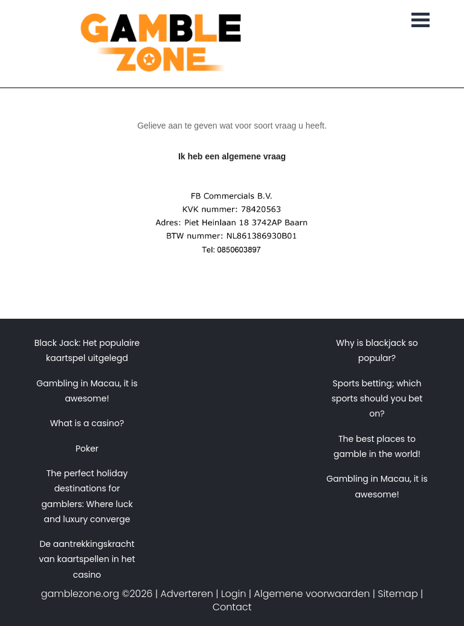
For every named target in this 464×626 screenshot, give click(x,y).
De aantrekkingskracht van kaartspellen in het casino (87, 559)
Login (233, 594)
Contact (232, 607)
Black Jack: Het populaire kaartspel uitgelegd (87, 350)
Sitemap (397, 594)
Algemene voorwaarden (312, 594)
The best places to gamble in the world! (377, 446)
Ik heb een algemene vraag (232, 156)
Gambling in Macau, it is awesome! (86, 390)
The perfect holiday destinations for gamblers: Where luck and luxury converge (86, 496)
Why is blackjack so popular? (376, 350)
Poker (87, 448)
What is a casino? (87, 423)
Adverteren (187, 594)
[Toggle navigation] (420, 21)
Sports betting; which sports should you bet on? (377, 398)
